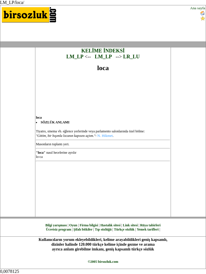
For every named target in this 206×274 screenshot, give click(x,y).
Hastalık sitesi (110, 225)
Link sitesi (130, 225)
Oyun (73, 225)
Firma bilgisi (89, 225)
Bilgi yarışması (56, 225)
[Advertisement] (138, 23)
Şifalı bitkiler (83, 229)
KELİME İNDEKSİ (103, 51)
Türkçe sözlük (124, 229)
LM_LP (74, 56)
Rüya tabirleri (150, 225)
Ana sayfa (197, 8)
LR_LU (131, 56)
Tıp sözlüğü (103, 229)
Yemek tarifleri (148, 229)
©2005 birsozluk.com (103, 262)
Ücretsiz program (58, 229)
